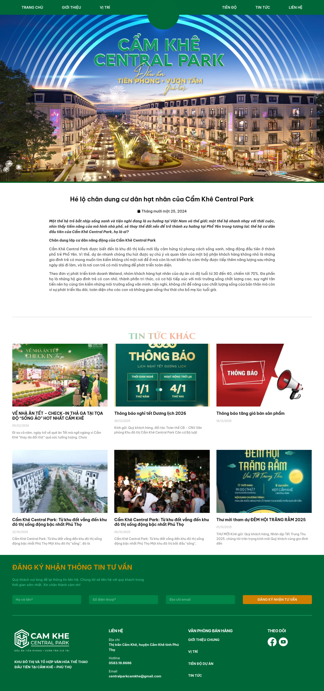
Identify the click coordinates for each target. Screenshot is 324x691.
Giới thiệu (71, 7)
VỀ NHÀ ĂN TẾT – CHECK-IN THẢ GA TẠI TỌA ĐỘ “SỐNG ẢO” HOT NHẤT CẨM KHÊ (57, 416)
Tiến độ (229, 7)
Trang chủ (32, 7)
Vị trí (105, 7)
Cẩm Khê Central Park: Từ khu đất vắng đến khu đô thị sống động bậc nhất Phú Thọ (59, 522)
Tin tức (262, 7)
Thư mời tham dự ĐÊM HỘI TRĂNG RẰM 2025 (261, 519)
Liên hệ (296, 7)
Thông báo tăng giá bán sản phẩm (250, 413)
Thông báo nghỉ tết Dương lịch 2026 (150, 413)
